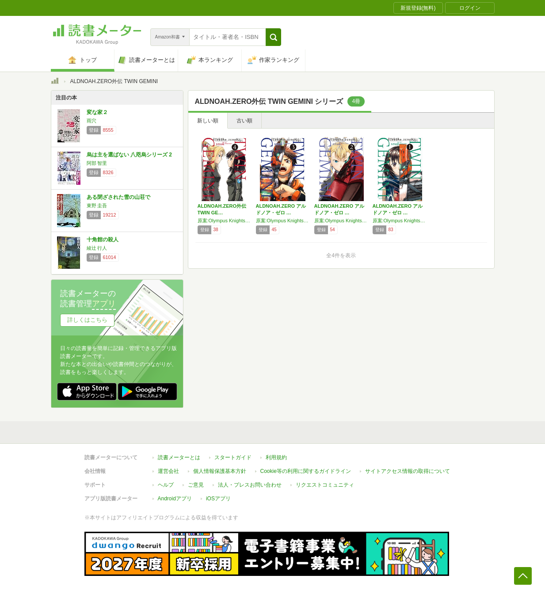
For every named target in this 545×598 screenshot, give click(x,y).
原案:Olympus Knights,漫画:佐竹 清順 (225, 220)
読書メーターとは (179, 457)
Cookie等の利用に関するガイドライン (305, 471)
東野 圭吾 (97, 205)
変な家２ (97, 112)
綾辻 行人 (97, 248)
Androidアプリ (175, 498)
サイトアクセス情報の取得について (407, 471)
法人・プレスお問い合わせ (250, 485)
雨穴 (91, 120)
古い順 (244, 121)
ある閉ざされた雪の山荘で (118, 197)
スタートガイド (233, 457)
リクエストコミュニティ (325, 485)
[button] (273, 37)
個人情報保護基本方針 (219, 471)
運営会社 (168, 471)
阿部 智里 (97, 163)
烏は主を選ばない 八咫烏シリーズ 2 (129, 155)
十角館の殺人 (102, 239)
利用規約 (276, 457)
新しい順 (207, 121)
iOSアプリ (218, 498)
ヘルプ (166, 485)
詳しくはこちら (87, 319)
